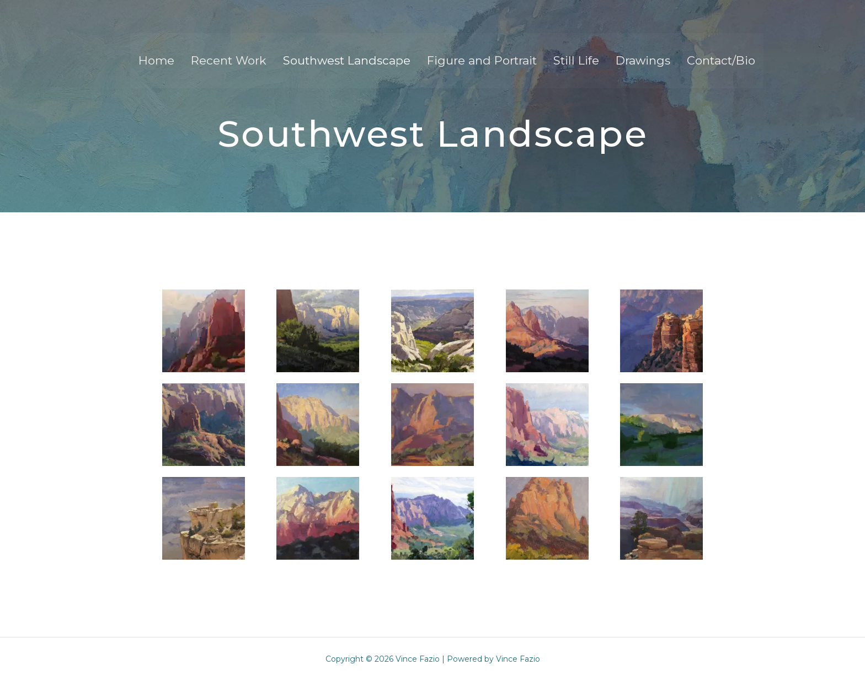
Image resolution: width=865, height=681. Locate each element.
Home (156, 60)
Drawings (643, 60)
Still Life (576, 60)
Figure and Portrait (482, 60)
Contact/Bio (721, 60)
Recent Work (228, 60)
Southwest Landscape (346, 60)
